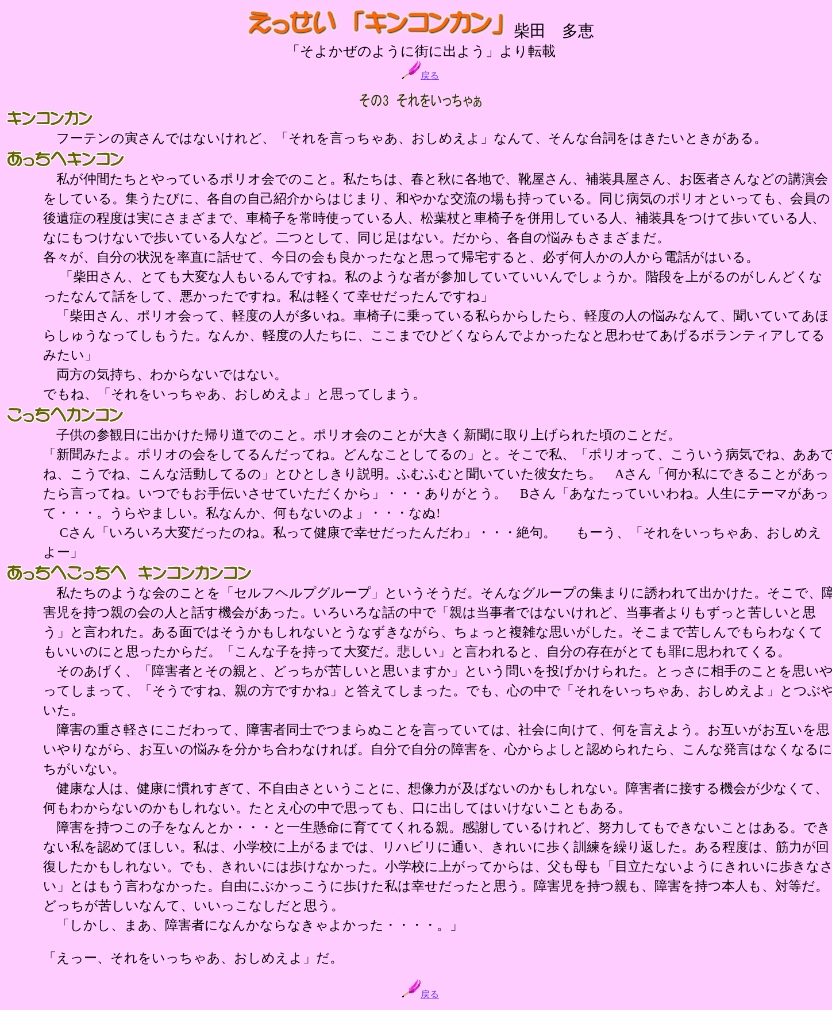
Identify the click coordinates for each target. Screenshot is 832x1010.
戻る (420, 75)
